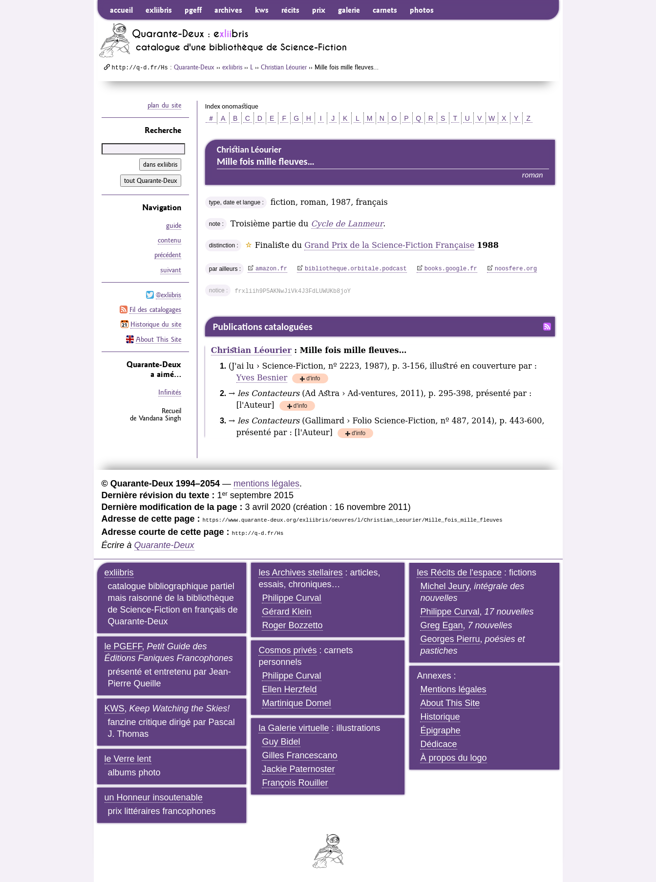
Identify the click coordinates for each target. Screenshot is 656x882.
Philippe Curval (291, 598)
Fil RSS (547, 326)
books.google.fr (450, 268)
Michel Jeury (444, 586)
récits (290, 9)
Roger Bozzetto (292, 625)
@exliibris (168, 294)
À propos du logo (453, 758)
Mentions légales (453, 689)
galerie (349, 9)
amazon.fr (271, 268)
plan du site (164, 105)
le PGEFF (123, 646)
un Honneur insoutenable (154, 797)
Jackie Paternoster (298, 769)
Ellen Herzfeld (289, 689)
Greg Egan (441, 625)
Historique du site (155, 324)
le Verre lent (128, 759)
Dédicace (438, 744)
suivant (170, 269)
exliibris (159, 9)
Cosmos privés (287, 650)
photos (422, 9)
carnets (385, 9)
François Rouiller (295, 783)
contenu (169, 240)
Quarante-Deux (194, 67)
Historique (440, 717)
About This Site (158, 338)
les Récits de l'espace (459, 572)
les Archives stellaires (300, 572)
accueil (121, 9)
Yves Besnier (261, 377)
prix (318, 9)
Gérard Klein (286, 612)
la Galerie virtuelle (293, 728)
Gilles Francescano (299, 755)
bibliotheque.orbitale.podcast (356, 268)
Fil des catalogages (155, 309)
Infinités (169, 391)
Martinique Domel (296, 703)
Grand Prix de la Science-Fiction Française (389, 245)
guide (173, 225)
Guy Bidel (281, 742)
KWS (115, 708)
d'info (313, 379)
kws (262, 9)
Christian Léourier (284, 67)
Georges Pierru (450, 639)
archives (228, 9)
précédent (167, 255)
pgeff (193, 9)
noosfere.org (516, 268)
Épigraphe (440, 730)
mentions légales (266, 483)
